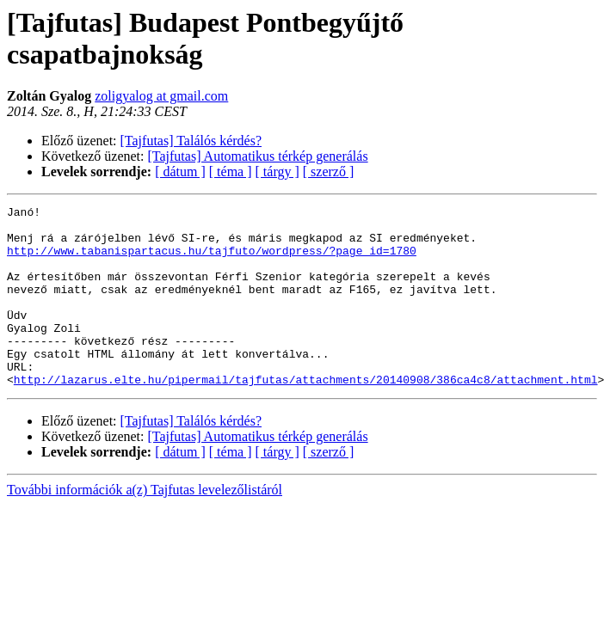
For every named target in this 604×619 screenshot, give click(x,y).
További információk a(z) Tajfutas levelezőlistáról (144, 525)
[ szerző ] (328, 171)
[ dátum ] (180, 171)
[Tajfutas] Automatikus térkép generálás (258, 156)
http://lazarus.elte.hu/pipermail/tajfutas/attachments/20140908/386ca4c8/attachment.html (306, 415)
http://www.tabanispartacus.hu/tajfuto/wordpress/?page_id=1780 (211, 260)
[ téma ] (230, 171)
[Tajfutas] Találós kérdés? (191, 140)
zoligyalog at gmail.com (161, 96)
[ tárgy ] (277, 171)
